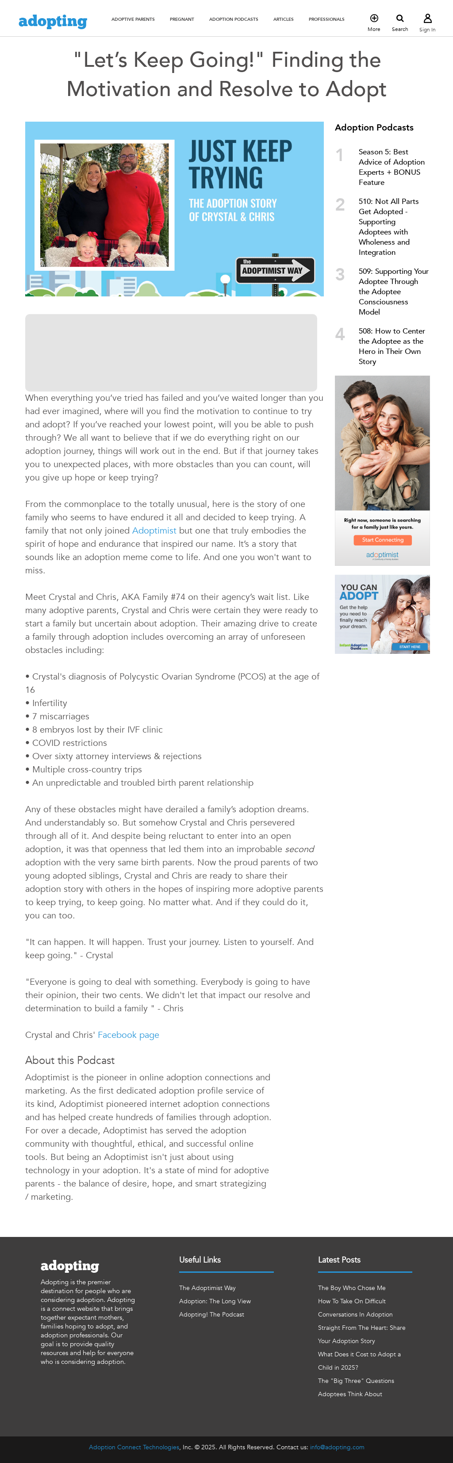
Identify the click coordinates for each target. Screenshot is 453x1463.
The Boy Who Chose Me (352, 1288)
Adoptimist (154, 531)
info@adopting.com (337, 1447)
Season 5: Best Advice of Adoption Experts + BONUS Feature (392, 167)
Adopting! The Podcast (211, 1314)
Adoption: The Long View (215, 1301)
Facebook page (128, 1035)
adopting (53, 21)
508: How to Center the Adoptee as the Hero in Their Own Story (392, 346)
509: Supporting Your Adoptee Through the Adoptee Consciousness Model (394, 291)
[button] (133, 19)
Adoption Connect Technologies (134, 1447)
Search (400, 23)
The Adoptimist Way (207, 1288)
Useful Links (200, 1260)
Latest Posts (339, 1260)
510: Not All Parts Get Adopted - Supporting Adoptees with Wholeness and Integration (389, 226)
